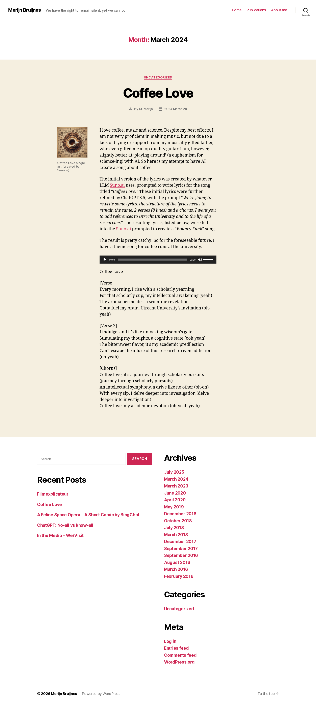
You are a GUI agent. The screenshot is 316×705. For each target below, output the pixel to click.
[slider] (152, 260)
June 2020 (175, 493)
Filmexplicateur (53, 494)
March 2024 (176, 479)
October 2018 (178, 520)
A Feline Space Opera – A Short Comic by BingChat (88, 514)
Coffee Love (158, 93)
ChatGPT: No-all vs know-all (65, 525)
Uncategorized (158, 77)
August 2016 (177, 562)
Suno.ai (117, 185)
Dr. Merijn (146, 109)
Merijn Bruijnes (24, 10)
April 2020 (174, 499)
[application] (158, 260)
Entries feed (176, 648)
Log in (170, 641)
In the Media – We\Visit (60, 535)
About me (279, 10)
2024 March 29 (175, 109)
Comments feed (180, 655)
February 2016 (178, 576)
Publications (256, 10)
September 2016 (181, 555)
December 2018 (180, 513)
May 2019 (174, 506)
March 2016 (176, 569)
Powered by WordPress (101, 694)
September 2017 (181, 548)
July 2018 (174, 527)
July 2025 (174, 472)
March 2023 (176, 486)
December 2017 (180, 541)
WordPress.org (179, 662)
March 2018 (176, 534)
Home (237, 10)
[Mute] (200, 260)
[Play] (105, 260)
